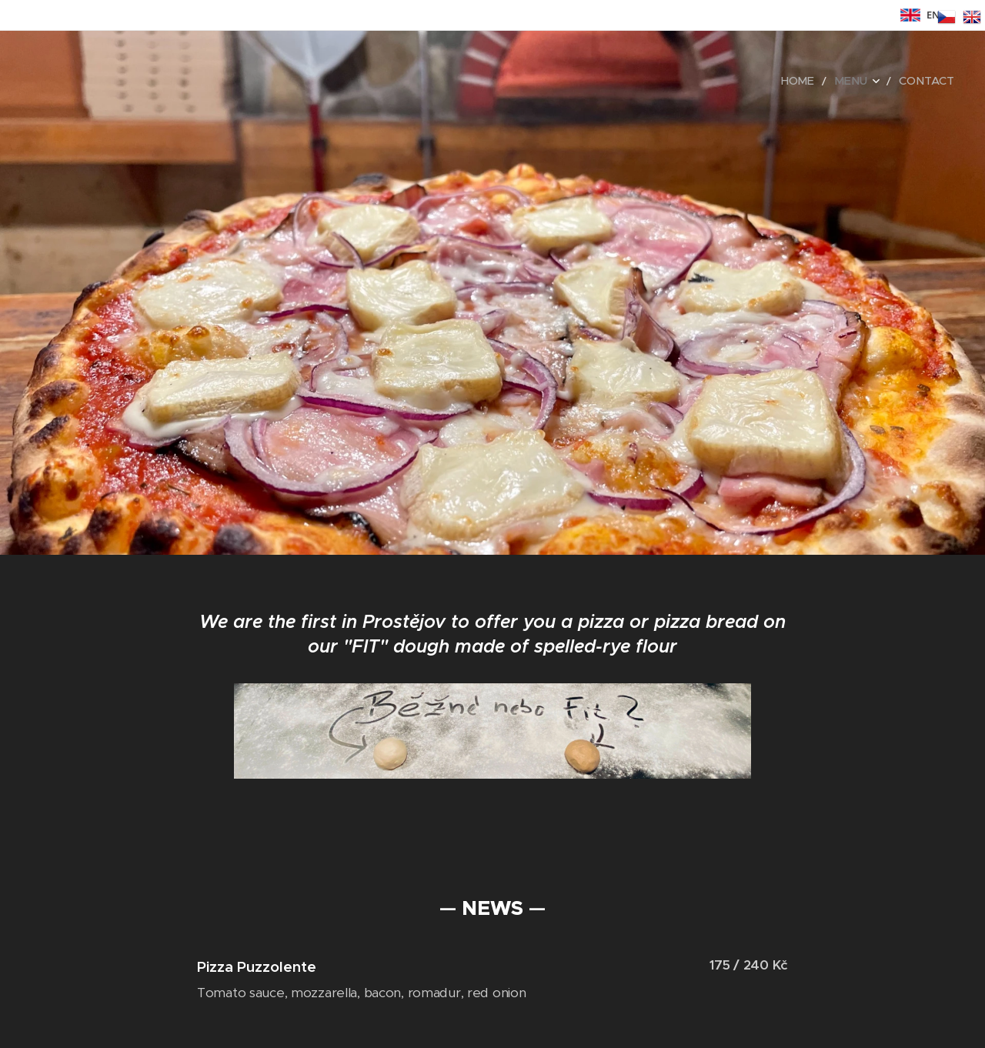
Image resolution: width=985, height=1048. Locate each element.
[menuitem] (812, 81)
